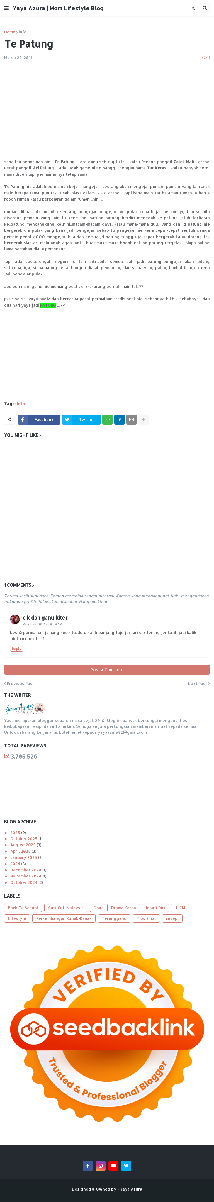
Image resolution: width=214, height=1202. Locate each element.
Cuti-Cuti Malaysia (66, 907)
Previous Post (20, 684)
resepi (172, 918)
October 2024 (24, 882)
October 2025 (24, 838)
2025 (15, 832)
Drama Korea (123, 907)
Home (9, 32)
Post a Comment (107, 669)
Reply (16, 649)
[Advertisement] (107, 113)
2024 (15, 863)
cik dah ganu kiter (45, 617)
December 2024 (26, 869)
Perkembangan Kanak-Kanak (64, 918)
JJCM (180, 907)
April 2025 (21, 851)
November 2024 (26, 876)
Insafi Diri (155, 907)
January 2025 (24, 857)
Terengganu (114, 918)
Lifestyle (17, 918)
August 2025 (23, 844)
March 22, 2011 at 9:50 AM (42, 624)
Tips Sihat (146, 918)
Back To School (23, 907)
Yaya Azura (131, 1189)
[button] (6, 8)
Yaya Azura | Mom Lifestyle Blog (58, 8)
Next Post (197, 684)
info (22, 32)
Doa (97, 907)
